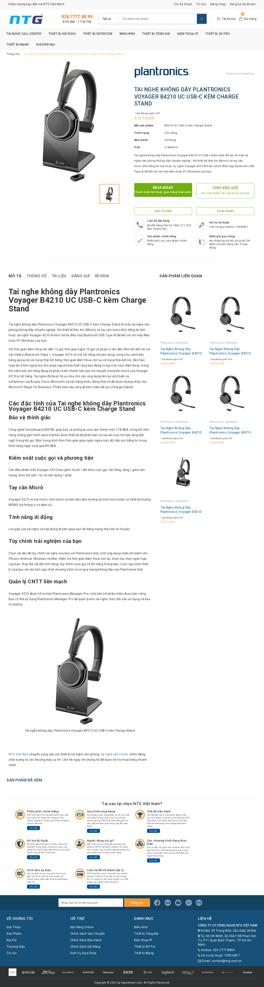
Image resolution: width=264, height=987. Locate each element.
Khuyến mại (45, 44)
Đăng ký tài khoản (243, 4)
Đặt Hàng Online (82, 927)
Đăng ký (137, 903)
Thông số (36, 276)
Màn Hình (127, 33)
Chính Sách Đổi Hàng (85, 946)
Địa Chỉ (11, 940)
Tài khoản (229, 19)
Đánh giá (80, 276)
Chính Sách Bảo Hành (86, 940)
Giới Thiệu (13, 927)
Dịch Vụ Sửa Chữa (83, 953)
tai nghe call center (114, 754)
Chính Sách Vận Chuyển (87, 933)
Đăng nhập (218, 4)
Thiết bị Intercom (97, 33)
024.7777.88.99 (77, 16)
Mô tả (15, 276)
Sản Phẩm (14, 933)
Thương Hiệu (15, 946)
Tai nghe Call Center (23, 33)
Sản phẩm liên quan (180, 276)
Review (102, 276)
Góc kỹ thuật (183, 4)
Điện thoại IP (187, 33)
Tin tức (201, 4)
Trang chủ (13, 54)
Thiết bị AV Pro (218, 33)
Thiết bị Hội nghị (62, 33)
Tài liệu (59, 276)
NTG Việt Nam (19, 754)
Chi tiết (33, 828)
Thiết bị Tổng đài (156, 33)
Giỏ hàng (250, 19)
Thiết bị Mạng (17, 44)
